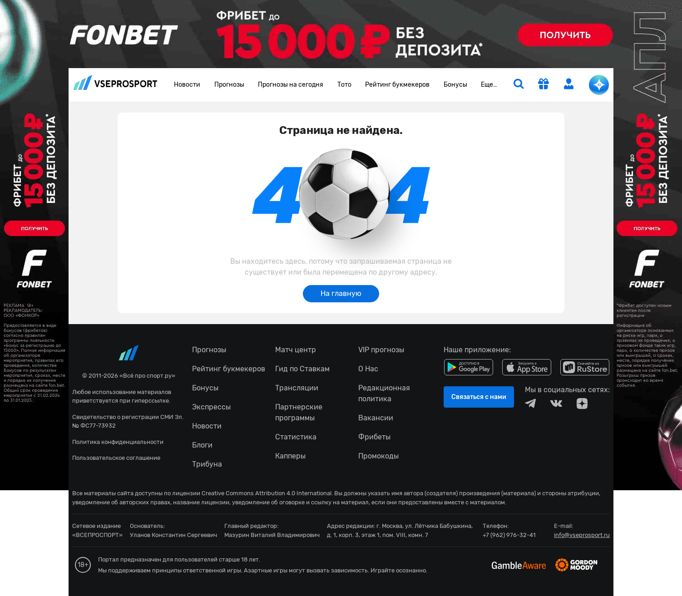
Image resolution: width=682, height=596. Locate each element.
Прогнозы (229, 85)
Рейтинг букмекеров (397, 85)
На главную (341, 293)
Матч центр (295, 349)
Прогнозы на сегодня (290, 85)
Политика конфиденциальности (117, 441)
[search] (519, 85)
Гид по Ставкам (302, 368)
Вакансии (375, 418)
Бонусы (455, 85)
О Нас (368, 368)
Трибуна (207, 464)
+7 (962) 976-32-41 (509, 535)
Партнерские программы (298, 412)
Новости (187, 85)
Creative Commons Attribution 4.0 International (266, 493)
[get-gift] (543, 85)
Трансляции (296, 388)
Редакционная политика (384, 393)
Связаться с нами (478, 397)
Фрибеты (374, 437)
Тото (344, 85)
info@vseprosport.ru (582, 535)
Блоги (202, 445)
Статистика (295, 437)
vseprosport (115, 82)
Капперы (290, 456)
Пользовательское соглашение (116, 457)
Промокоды (378, 456)
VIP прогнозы (381, 349)
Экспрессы (211, 407)
